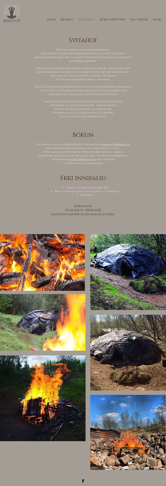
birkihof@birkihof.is (82, 159)
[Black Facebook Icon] (83, 480)
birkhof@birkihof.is (116, 144)
